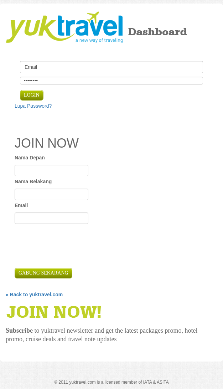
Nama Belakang (33, 181)
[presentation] (69, 247)
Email (21, 205)
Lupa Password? (33, 106)
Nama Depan (30, 157)
